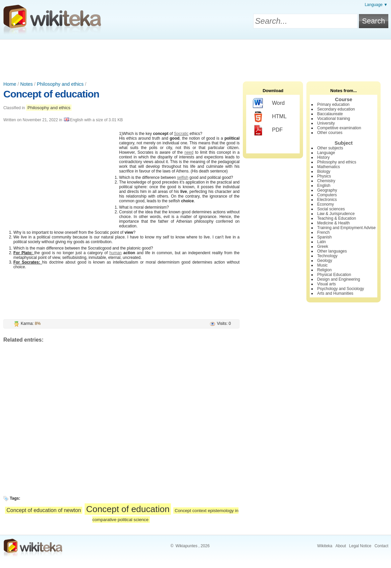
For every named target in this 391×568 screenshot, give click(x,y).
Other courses (329, 132)
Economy (325, 204)
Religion (324, 270)
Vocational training (333, 118)
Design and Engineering (338, 279)
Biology (323, 171)
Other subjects (330, 148)
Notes (26, 84)
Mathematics (328, 166)
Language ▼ (376, 4)
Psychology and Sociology (340, 288)
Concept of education (51, 93)
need (188, 152)
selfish (182, 177)
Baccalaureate (330, 114)
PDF (268, 130)
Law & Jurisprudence (336, 213)
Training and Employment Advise (346, 227)
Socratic (181, 133)
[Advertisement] (195, 58)
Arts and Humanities (335, 293)
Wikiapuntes (186, 546)
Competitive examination (339, 128)
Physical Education (334, 274)
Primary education (333, 104)
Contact (381, 546)
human (115, 253)
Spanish (324, 237)
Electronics (327, 199)
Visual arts (326, 284)
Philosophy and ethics (60, 84)
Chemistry (326, 181)
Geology (324, 260)
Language (326, 152)
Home (9, 84)
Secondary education (336, 109)
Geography (327, 190)
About (340, 546)
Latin (321, 241)
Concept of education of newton (43, 510)
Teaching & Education (336, 218)
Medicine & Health (333, 223)
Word (269, 103)
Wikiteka (324, 546)
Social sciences (331, 209)
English (323, 185)
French (323, 232)
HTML (270, 117)
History (323, 157)
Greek (322, 246)
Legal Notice (360, 546)
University (326, 123)
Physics (324, 176)
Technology (327, 256)
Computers (327, 195)
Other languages (332, 251)
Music (322, 265)
